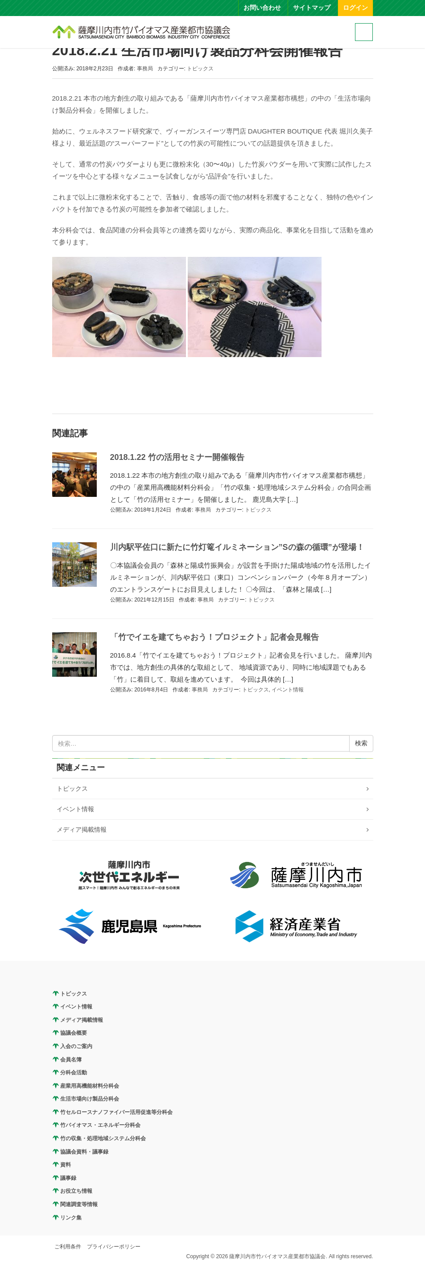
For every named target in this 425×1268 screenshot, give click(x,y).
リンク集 (71, 1218)
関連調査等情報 (79, 1204)
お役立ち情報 (76, 1191)
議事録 (68, 1178)
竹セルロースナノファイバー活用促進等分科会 (116, 1112)
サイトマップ (311, 7)
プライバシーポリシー (113, 1247)
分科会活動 (73, 1072)
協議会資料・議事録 (84, 1152)
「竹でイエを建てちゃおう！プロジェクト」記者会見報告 (214, 637)
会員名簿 (71, 1060)
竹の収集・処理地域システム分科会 (103, 1138)
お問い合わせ (262, 7)
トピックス (200, 68)
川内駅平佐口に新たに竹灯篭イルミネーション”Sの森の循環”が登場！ (237, 547)
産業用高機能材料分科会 (89, 1086)
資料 (65, 1165)
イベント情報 (288, 690)
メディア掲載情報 (82, 829)
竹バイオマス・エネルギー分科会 (100, 1125)
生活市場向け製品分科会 (89, 1099)
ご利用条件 (67, 1247)
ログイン (355, 7)
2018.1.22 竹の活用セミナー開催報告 (177, 457)
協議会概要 (73, 1033)
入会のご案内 (76, 1046)
